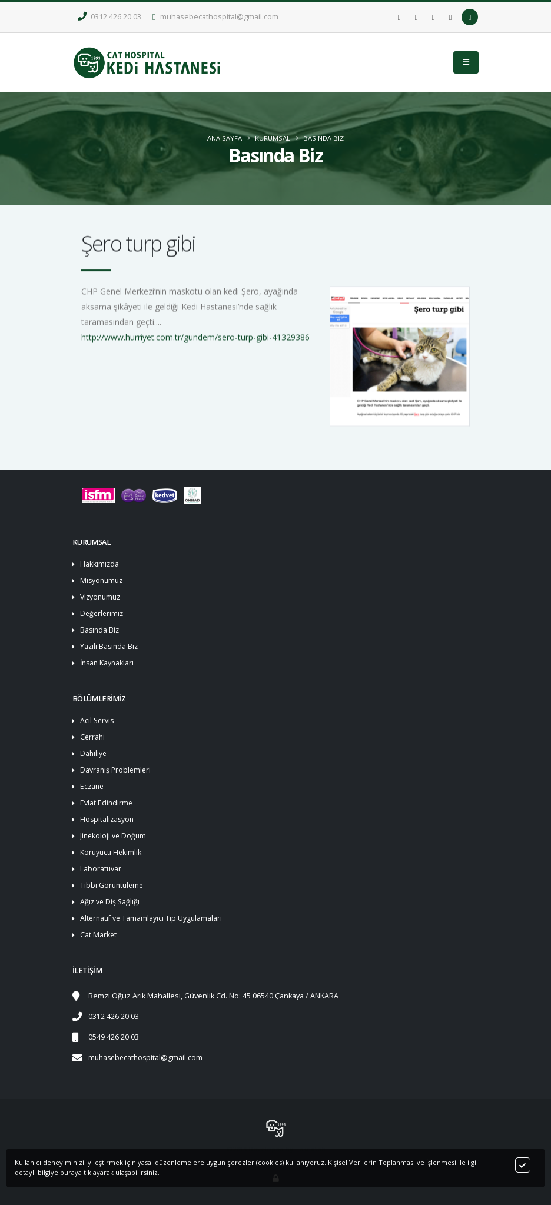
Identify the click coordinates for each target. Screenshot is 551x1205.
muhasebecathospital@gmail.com (215, 17)
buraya (71, 1172)
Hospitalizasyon (108, 819)
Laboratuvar (101, 869)
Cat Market (98, 935)
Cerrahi (93, 737)
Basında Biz (323, 138)
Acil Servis (97, 720)
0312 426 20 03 (109, 17)
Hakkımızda (100, 564)
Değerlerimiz (102, 613)
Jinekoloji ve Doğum (114, 836)
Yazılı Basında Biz (110, 646)
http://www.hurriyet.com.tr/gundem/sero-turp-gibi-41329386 (195, 341)
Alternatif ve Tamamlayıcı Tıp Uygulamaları (152, 918)
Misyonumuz (102, 580)
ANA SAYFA (224, 138)
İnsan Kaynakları (108, 663)
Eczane (92, 786)
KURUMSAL (272, 138)
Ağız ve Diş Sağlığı (110, 902)
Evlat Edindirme (107, 803)
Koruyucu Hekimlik (112, 852)
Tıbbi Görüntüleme (113, 885)
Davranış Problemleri (116, 770)
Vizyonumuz (102, 597)
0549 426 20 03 (113, 1037)
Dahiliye (94, 753)
